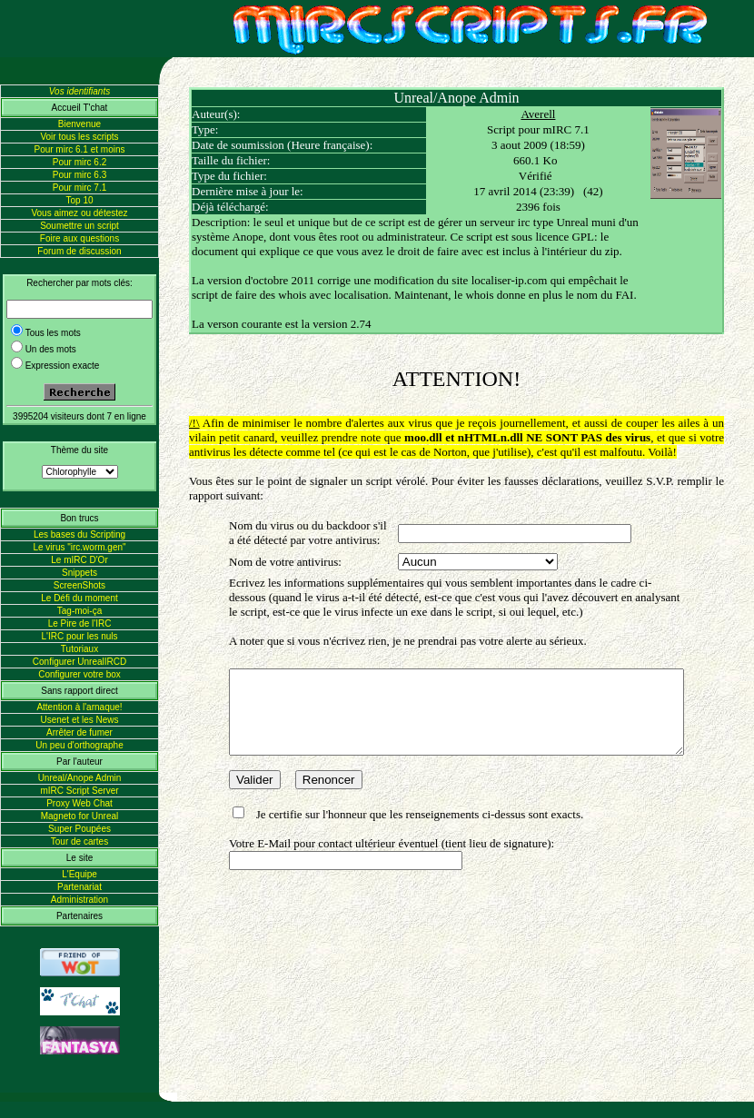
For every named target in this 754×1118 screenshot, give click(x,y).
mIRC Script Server (79, 791)
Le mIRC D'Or (79, 560)
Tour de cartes (79, 841)
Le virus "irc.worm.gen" (79, 547)
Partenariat (79, 887)
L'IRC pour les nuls (79, 636)
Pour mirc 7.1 (79, 188)
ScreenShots (79, 585)
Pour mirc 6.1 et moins (79, 149)
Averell (551, 114)
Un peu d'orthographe (79, 745)
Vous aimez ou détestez (79, 213)
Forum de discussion (79, 251)
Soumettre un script (79, 226)
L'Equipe (79, 874)
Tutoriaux (79, 649)
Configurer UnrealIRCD (79, 662)
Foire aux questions (79, 238)
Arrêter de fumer (79, 732)
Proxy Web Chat (79, 803)
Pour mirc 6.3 (79, 175)
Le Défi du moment (79, 598)
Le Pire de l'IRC (80, 623)
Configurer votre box (79, 674)
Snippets (79, 573)
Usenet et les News (79, 720)
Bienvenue (79, 124)
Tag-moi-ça (79, 611)
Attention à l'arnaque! (79, 707)
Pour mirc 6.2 (79, 162)
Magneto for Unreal (80, 816)
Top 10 (79, 200)
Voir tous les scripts (79, 137)
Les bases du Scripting (79, 534)
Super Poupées (79, 829)
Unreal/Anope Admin (80, 778)
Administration (79, 900)
